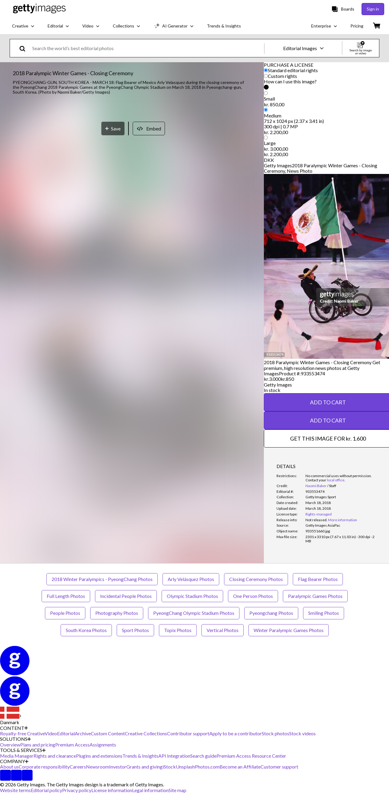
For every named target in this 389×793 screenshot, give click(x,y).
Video (51, 733)
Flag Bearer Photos (318, 579)
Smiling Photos (323, 613)
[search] (25, 48)
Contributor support (188, 733)
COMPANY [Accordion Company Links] (14, 761)
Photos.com (207, 766)
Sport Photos (135, 630)
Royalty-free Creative (22, 733)
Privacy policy (76, 790)
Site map (177, 790)
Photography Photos (116, 613)
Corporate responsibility (44, 766)
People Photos (65, 613)
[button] (132, 222)
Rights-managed (318, 514)
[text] (147, 48)
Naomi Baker (316, 485)
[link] (316, 520)
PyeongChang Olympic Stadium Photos (193, 613)
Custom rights (282, 76)
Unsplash (185, 766)
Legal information (150, 790)
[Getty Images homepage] (39, 9)
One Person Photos (253, 596)
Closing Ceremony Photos (256, 579)
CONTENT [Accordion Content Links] (14, 728)
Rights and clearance (54, 756)
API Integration (174, 756)
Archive (83, 733)
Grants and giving (144, 766)
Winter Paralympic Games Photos (289, 630)
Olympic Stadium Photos (192, 596)
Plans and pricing (37, 744)
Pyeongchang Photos (271, 613)
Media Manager (16, 756)
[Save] (113, 356)
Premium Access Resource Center (251, 756)
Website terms (15, 790)
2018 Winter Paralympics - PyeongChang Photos (102, 579)
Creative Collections (146, 733)
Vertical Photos (223, 630)
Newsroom (97, 766)
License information (111, 790)
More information (342, 520)
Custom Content (108, 733)
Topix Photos (177, 630)
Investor (117, 766)
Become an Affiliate (240, 766)
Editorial (66, 733)
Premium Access (72, 744)
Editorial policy (46, 790)
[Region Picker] (10, 716)
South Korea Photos (86, 630)
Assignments (103, 744)
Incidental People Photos (126, 596)
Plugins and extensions (99, 756)
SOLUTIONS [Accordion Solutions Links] (15, 739)
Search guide (203, 756)
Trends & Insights (140, 756)
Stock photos (275, 733)
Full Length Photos (66, 596)
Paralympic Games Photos (315, 596)
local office (335, 480)
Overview (10, 744)
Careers (78, 766)
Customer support (279, 766)
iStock (169, 766)
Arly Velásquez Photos (191, 579)
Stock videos (302, 733)
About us (9, 766)
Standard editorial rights (293, 70)
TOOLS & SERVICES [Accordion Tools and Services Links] (23, 750)
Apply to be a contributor (235, 733)
